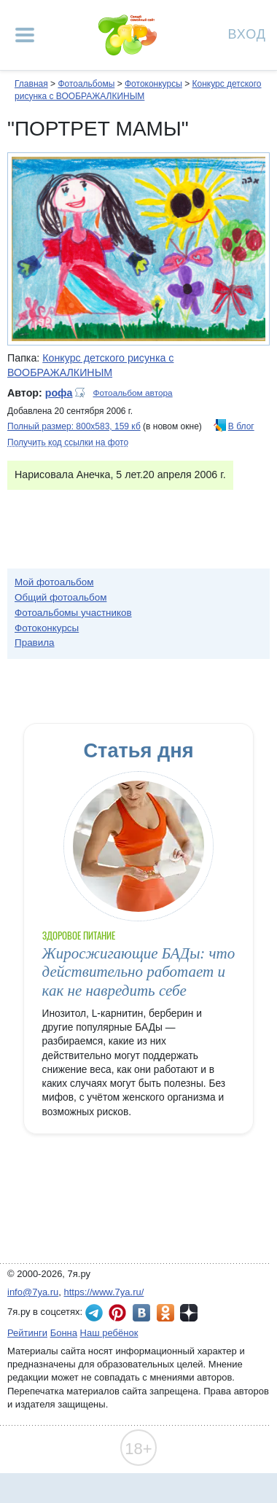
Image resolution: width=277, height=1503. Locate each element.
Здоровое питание (79, 935)
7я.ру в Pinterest (117, 1313)
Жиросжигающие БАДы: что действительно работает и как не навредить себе (138, 972)
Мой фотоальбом (54, 582)
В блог (241, 426)
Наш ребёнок (109, 1332)
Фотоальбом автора (132, 393)
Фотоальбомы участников (73, 612)
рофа (59, 393)
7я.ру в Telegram (94, 1313)
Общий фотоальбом (60, 597)
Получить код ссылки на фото (67, 442)
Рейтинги (27, 1332)
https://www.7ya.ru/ (104, 1292)
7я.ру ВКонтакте (141, 1313)
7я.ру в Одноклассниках (165, 1313)
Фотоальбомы (86, 84)
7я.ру (189, 1313)
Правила (35, 642)
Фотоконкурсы (153, 84)
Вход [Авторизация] (247, 33)
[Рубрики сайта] (25, 35)
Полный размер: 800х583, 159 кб (74, 426)
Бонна (63, 1332)
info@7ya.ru (32, 1292)
